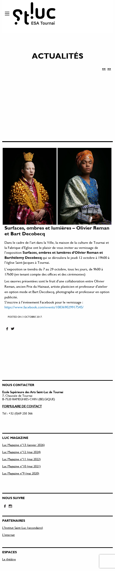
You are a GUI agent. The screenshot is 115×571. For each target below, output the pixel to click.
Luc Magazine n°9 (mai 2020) (20, 473)
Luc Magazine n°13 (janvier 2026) (23, 444)
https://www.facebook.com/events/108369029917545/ (44, 306)
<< (104, 69)
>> (109, 69)
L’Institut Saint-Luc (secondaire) (22, 527)
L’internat (8, 534)
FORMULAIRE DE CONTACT (22, 406)
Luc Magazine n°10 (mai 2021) (21, 466)
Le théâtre (9, 559)
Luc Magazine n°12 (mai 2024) (21, 452)
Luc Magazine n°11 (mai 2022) (21, 459)
